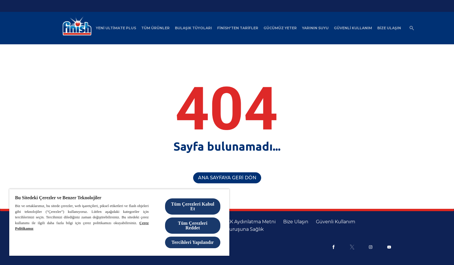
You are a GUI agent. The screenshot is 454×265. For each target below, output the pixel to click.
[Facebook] (333, 247)
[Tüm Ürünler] (155, 28)
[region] (119, 222)
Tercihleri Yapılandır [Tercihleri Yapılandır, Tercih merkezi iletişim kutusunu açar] (192, 242)
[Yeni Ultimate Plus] (116, 28)
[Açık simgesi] (412, 28)
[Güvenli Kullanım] (353, 28)
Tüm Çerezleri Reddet (193, 225)
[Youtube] (389, 247)
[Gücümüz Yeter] (280, 28)
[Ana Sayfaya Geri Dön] (227, 177)
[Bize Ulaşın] (389, 28)
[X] (352, 247)
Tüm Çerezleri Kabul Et (192, 206)
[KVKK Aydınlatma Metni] (248, 222)
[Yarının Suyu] (315, 28)
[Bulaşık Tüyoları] (193, 28)
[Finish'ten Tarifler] (238, 28)
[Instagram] (370, 247)
